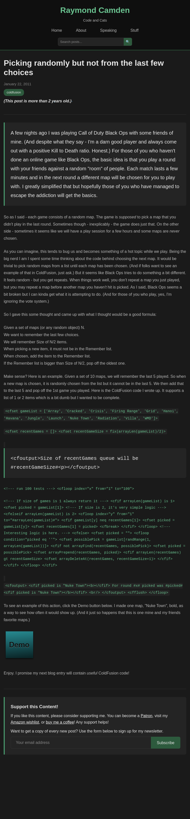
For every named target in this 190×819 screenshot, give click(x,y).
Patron (146, 716)
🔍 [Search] (128, 42)
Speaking (108, 30)
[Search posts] (91, 42)
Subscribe (165, 743)
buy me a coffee (60, 722)
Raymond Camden (95, 10)
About (81, 30)
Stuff (134, 30)
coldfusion (14, 92)
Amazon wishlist (25, 722)
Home (56, 30)
